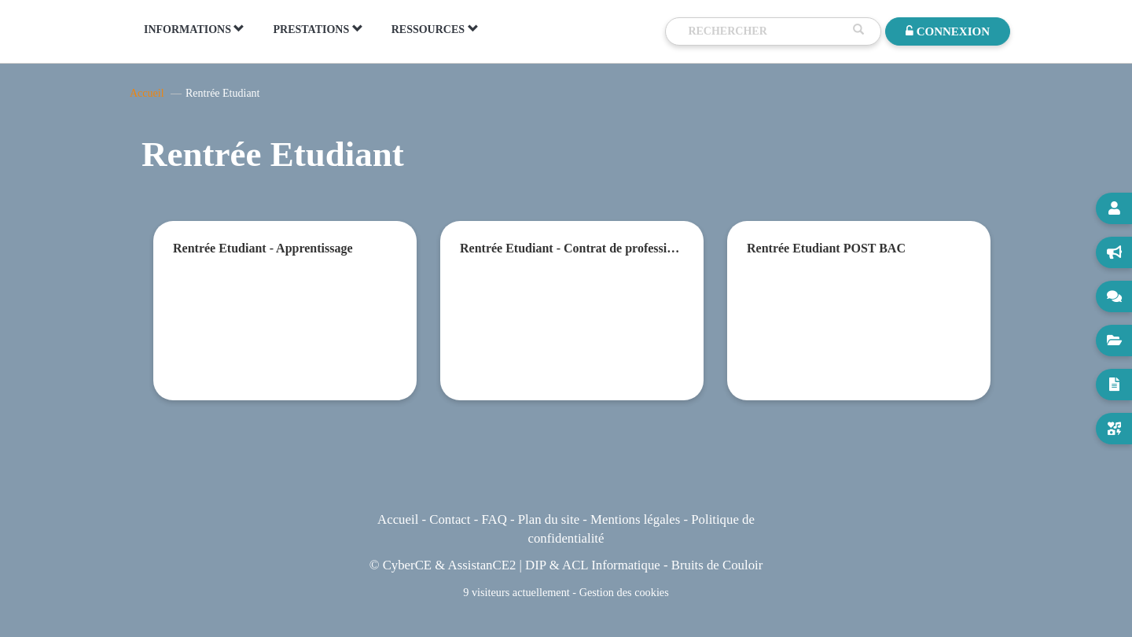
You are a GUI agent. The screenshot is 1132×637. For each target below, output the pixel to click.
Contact (449, 519)
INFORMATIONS (194, 29)
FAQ (493, 519)
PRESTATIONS (317, 29)
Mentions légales (635, 519)
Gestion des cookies (624, 592)
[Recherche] (766, 31)
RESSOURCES (435, 29)
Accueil (147, 93)
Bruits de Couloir (717, 565)
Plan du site (548, 519)
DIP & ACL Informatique (592, 565)
